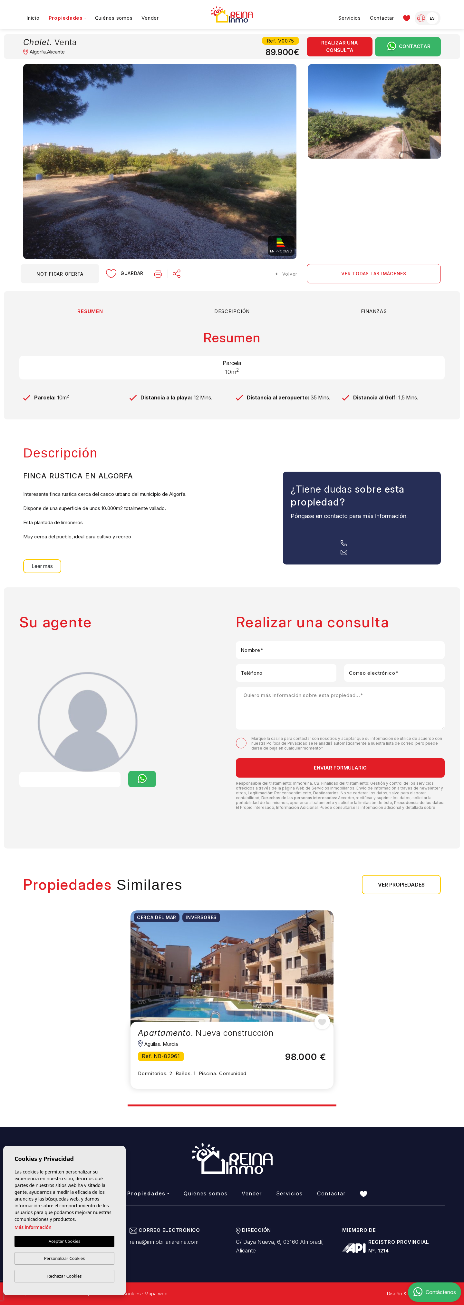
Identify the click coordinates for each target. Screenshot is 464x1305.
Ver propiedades (401, 884)
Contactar (382, 18)
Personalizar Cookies (64, 1258)
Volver (286, 274)
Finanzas (374, 311)
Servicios (349, 18)
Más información (33, 1227)
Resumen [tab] (90, 311)
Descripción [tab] (232, 311)
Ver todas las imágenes (373, 273)
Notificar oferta (59, 274)
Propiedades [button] (66, 18)
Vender (150, 18)
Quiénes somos (114, 18)
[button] (177, 273)
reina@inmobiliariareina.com (164, 1242)
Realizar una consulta (339, 46)
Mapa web (156, 1293)
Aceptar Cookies (64, 1241)
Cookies (131, 1293)
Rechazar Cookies (64, 1276)
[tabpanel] (232, 999)
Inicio (33, 18)
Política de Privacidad (287, 743)
